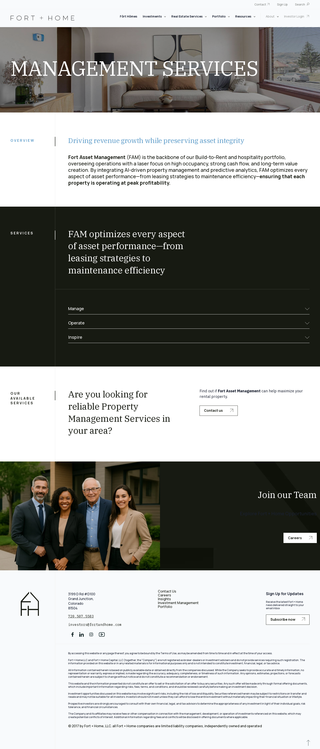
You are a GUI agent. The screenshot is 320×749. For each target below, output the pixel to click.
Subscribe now (287, 619)
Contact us (218, 410)
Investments (152, 16)
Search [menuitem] (300, 4)
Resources (243, 16)
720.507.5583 (81, 616)
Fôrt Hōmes (128, 16)
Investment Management (178, 602)
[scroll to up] (308, 743)
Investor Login (294, 16)
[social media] (72, 636)
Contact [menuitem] (260, 4)
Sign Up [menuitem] (282, 4)
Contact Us (167, 591)
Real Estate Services (187, 16)
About (270, 16)
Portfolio (219, 16)
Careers (300, 538)
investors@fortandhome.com (95, 624)
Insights (164, 599)
